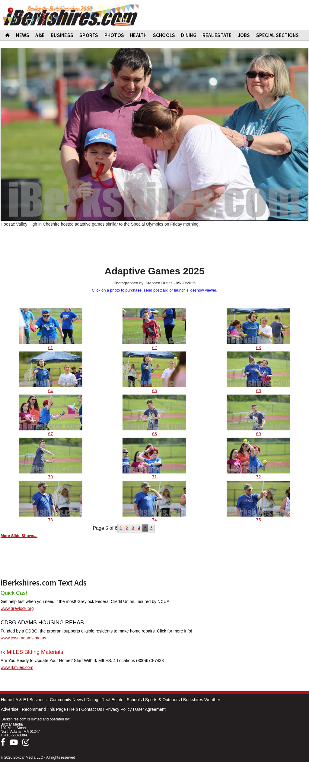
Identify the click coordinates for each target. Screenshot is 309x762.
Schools (134, 699)
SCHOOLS (164, 35)
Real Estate (112, 699)
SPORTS (88, 35)
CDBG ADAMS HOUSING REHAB (42, 623)
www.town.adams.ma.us (23, 638)
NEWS (22, 35)
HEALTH (138, 35)
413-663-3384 (16, 735)
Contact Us (91, 709)
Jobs (244, 35)
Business (37, 699)
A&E (40, 35)
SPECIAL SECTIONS (277, 35)
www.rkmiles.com (17, 667)
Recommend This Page (44, 709)
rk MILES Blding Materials (32, 652)
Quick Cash (15, 593)
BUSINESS (62, 35)
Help (73, 709)
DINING (188, 35)
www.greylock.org (17, 608)
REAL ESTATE (217, 35)
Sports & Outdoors (162, 699)
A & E (20, 699)
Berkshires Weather (201, 699)
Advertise (9, 709)
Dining (92, 699)
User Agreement (150, 709)
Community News (66, 699)
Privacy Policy (118, 709)
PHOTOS (114, 35)
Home (6, 699)
